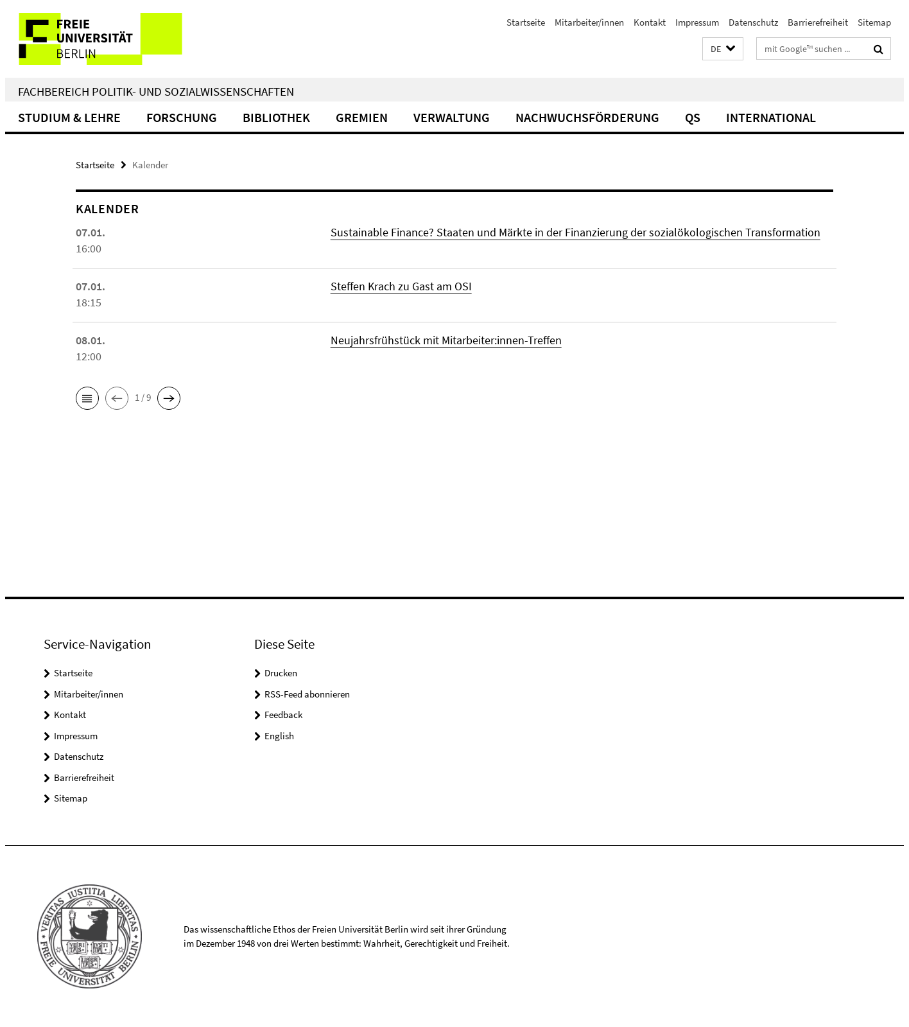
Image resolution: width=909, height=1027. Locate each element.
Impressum (697, 22)
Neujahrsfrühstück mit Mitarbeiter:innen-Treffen (446, 340)
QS (692, 117)
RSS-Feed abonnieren (307, 694)
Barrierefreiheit (818, 22)
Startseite (525, 22)
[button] (722, 49)
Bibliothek (276, 117)
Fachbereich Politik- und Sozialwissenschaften (156, 91)
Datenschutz (753, 22)
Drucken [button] (280, 673)
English (279, 736)
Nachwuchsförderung (587, 117)
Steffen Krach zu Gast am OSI (401, 286)
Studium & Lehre (69, 117)
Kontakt (650, 22)
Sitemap (874, 22)
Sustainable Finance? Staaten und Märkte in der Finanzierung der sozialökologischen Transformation (575, 232)
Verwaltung (451, 117)
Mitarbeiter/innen (589, 22)
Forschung (181, 117)
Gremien (362, 117)
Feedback (283, 714)
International (771, 117)
